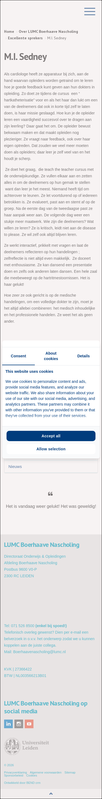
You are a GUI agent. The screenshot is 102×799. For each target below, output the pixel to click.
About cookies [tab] (51, 356)
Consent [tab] (18, 356)
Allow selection (51, 449)
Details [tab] (83, 356)
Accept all (51, 436)
